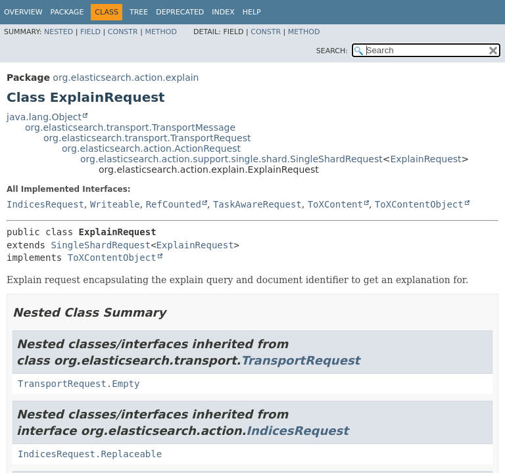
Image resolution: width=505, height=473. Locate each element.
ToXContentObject (419, 204)
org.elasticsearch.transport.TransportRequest (147, 138)
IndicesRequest (45, 204)
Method (161, 32)
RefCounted (173, 204)
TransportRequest (300, 360)
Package (67, 12)
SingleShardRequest (101, 245)
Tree (139, 12)
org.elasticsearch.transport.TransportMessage (130, 127)
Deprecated (180, 12)
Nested (58, 32)
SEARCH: (332, 51)
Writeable (115, 204)
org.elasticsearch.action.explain (126, 77)
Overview (23, 12)
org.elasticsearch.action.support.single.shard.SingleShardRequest (231, 159)
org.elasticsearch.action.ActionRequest (151, 148)
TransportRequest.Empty (78, 383)
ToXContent (335, 204)
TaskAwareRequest (257, 204)
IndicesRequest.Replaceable (90, 454)
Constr (123, 32)
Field (90, 32)
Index (223, 12)
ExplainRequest (425, 159)
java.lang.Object (44, 117)
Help (252, 12)
